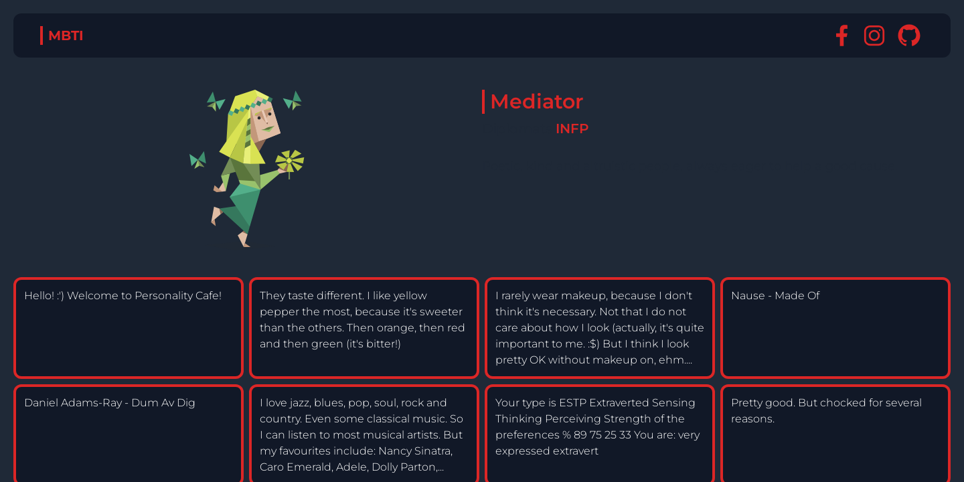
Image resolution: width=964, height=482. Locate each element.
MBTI (66, 35)
